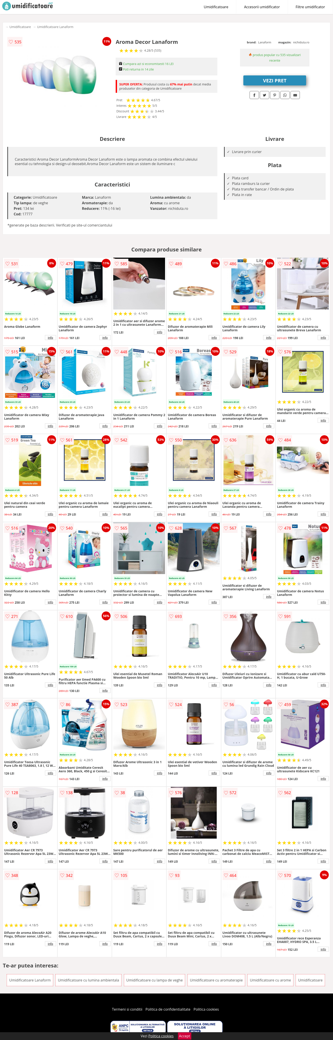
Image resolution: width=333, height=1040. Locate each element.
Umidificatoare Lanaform (55, 27)
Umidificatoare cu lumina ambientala (88, 980)
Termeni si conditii (127, 1009)
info (50, 338)
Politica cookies (206, 1009)
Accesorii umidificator (262, 6)
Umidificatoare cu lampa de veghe (154, 980)
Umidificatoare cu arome (270, 980)
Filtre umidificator (310, 6)
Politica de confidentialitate (167, 1009)
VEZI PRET (275, 80)
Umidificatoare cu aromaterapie (216, 980)
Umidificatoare (216, 6)
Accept (184, 1036)
